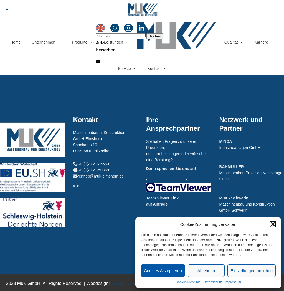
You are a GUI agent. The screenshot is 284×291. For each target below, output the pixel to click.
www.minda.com (233, 153)
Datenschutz (212, 282)
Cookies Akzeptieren (163, 270)
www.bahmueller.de (236, 185)
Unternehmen (46, 42)
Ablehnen (206, 270)
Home (15, 42)
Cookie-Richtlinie (188, 282)
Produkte (82, 42)
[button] (273, 224)
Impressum (233, 282)
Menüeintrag (176, 35)
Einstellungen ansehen (251, 270)
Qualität (233, 42)
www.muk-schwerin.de (238, 216)
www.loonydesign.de (128, 283)
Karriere (264, 42)
